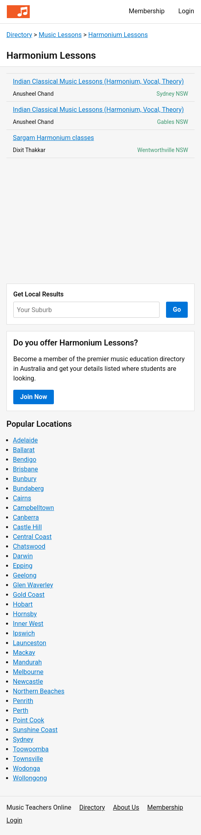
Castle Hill (27, 527)
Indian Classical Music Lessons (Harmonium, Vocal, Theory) (98, 81)
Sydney (23, 739)
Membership (146, 11)
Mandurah (27, 662)
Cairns (22, 498)
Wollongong (30, 778)
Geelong (25, 575)
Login (186, 11)
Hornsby (25, 614)
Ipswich (24, 633)
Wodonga (26, 768)
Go (177, 309)
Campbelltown (33, 508)
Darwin (23, 556)
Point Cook (28, 720)
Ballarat (24, 450)
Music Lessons (60, 35)
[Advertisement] (100, 221)
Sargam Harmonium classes (53, 138)
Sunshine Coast (35, 730)
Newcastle (28, 681)
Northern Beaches (38, 691)
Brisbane (25, 469)
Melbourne (28, 672)
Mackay (24, 652)
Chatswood (29, 546)
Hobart (23, 604)
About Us (126, 807)
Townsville (28, 759)
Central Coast (32, 537)
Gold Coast (29, 594)
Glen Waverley (33, 585)
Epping (23, 566)
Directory (19, 35)
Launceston (29, 643)
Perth (20, 710)
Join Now (33, 397)
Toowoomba (31, 749)
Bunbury (25, 479)
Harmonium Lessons (118, 35)
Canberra (26, 517)
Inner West (28, 623)
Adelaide (25, 440)
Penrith (23, 701)
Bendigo (24, 459)
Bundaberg (28, 488)
